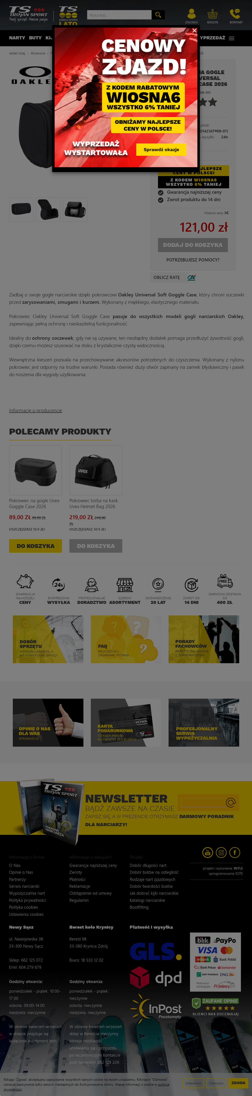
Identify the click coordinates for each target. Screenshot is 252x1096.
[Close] (194, 30)
